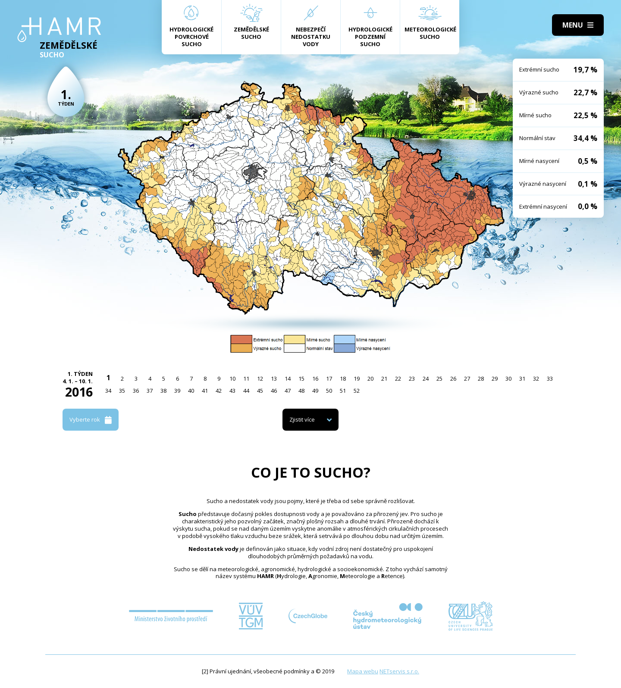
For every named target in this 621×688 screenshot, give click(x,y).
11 (246, 378)
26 (453, 378)
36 (136, 390)
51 (343, 390)
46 (274, 390)
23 (412, 378)
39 (177, 390)
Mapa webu (362, 671)
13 (274, 378)
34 (108, 390)
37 (150, 390)
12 (260, 378)
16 (315, 378)
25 (439, 378)
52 (357, 390)
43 (232, 390)
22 (398, 378)
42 (219, 390)
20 (370, 378)
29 (495, 378)
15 (301, 378)
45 (260, 390)
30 (508, 378)
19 (357, 378)
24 (426, 378)
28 (481, 378)
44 (246, 390)
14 (288, 378)
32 (536, 378)
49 (315, 390)
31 (522, 378)
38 (163, 390)
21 (384, 378)
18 (343, 378)
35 (122, 390)
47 (288, 390)
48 (301, 390)
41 (205, 390)
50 (329, 390)
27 (467, 378)
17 (329, 378)
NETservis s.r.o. (399, 671)
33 (550, 378)
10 (232, 378)
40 (191, 390)
